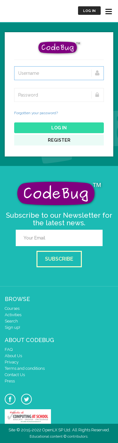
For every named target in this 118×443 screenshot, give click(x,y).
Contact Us (15, 374)
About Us (13, 355)
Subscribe (59, 259)
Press (10, 381)
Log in (89, 11)
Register (59, 140)
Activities (13, 314)
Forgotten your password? (36, 113)
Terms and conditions (25, 368)
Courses (12, 308)
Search (11, 321)
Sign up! (12, 327)
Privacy (12, 362)
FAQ (9, 349)
